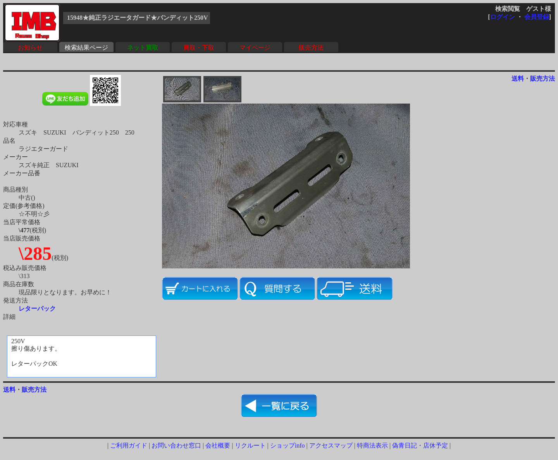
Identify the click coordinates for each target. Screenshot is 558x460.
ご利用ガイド (128, 445)
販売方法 (311, 47)
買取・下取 (198, 47)
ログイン (502, 17)
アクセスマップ (331, 445)
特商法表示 (372, 445)
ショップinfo (287, 445)
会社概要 (217, 445)
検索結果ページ (86, 47)
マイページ (254, 47)
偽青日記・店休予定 (420, 445)
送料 (518, 78)
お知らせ (30, 47)
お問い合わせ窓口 (176, 445)
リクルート (250, 445)
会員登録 (536, 17)
